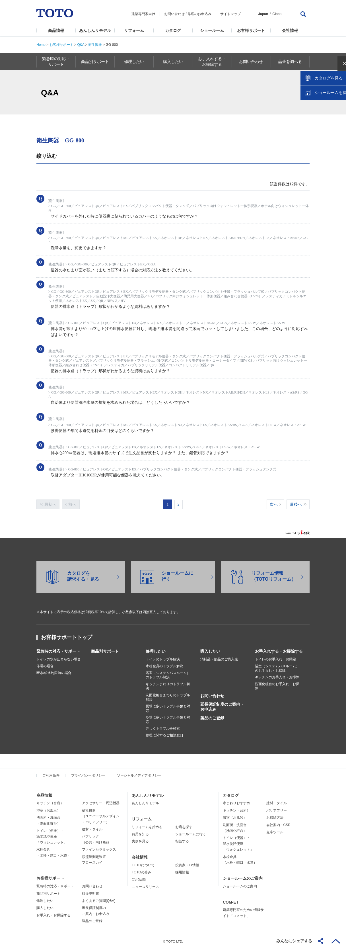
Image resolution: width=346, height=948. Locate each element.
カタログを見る (323, 107)
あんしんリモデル (95, 30)
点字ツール (274, 832)
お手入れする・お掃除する (279, 651)
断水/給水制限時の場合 (53, 673)
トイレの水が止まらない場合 (58, 659)
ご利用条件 (50, 775)
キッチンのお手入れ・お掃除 (277, 677)
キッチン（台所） (50, 803)
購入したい (210, 651)
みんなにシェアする (294, 941)
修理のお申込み (199, 14)
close (339, 92)
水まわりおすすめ (236, 803)
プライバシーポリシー (88, 775)
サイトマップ (230, 14)
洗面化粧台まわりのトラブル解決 (168, 697)
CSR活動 (139, 879)
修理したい (156, 651)
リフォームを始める (147, 827)
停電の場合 (44, 666)
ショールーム (212, 30)
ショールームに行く (190, 834)
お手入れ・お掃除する (53, 915)
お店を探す (183, 827)
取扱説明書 (90, 893)
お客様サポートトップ (66, 637)
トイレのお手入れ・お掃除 (275, 659)
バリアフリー (276, 810)
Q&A (80, 45)
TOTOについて (143, 865)
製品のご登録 (212, 717)
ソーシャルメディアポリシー (139, 775)
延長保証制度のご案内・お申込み (222, 706)
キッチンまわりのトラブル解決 (168, 686)
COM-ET (230, 902)
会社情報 (290, 30)
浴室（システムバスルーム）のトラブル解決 (168, 675)
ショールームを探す (327, 121)
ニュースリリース (145, 886)
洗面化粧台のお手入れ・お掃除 (277, 686)
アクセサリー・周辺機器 (101, 803)
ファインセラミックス (99, 849)
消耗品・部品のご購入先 (219, 659)
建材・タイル (92, 829)
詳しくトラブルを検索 (163, 728)
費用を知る (140, 834)
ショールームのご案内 (243, 878)
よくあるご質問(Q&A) (98, 900)
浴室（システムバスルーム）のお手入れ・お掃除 (277, 668)
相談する (182, 841)
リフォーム (134, 30)
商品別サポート (105, 651)
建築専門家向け (143, 14)
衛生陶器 (95, 45)
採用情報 (182, 872)
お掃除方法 (274, 817)
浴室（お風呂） (48, 810)
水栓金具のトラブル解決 (164, 666)
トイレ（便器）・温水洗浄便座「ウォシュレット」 (51, 836)
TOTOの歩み (141, 872)
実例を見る (140, 841)
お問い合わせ (174, 14)
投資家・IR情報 (187, 865)
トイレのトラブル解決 (163, 659)
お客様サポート (251, 30)
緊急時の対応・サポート (58, 651)
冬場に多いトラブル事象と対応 (168, 719)
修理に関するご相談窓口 (164, 735)
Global (277, 14)
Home (41, 45)
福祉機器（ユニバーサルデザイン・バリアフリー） (101, 816)
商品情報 (56, 30)
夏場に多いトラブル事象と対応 (168, 708)
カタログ (173, 30)
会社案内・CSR (278, 825)
